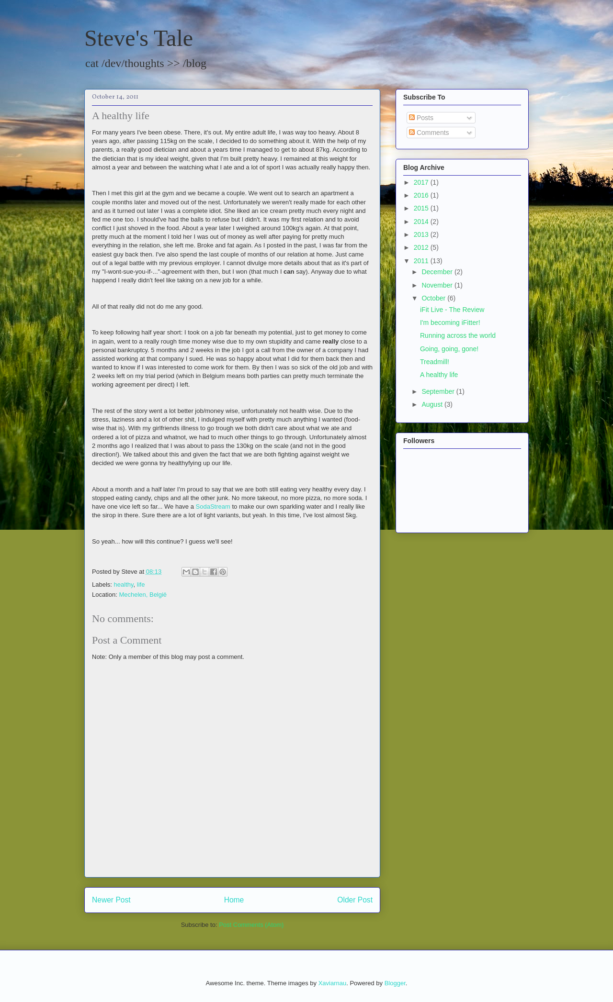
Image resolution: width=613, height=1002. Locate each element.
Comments (429, 132)
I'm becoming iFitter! (450, 322)
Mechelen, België (143, 594)
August (432, 404)
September (438, 391)
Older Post (355, 900)
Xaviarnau (332, 983)
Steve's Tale (138, 38)
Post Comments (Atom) (251, 924)
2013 (422, 234)
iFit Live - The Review (452, 309)
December (437, 272)
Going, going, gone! (449, 349)
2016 (422, 195)
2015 (422, 208)
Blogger (395, 983)
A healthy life (439, 375)
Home (234, 900)
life (141, 584)
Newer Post (111, 900)
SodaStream (213, 506)
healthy (124, 584)
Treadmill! (434, 362)
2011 (422, 261)
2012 (422, 247)
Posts (421, 118)
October (434, 298)
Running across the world (458, 335)
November (437, 285)
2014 (422, 221)
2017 (422, 182)
